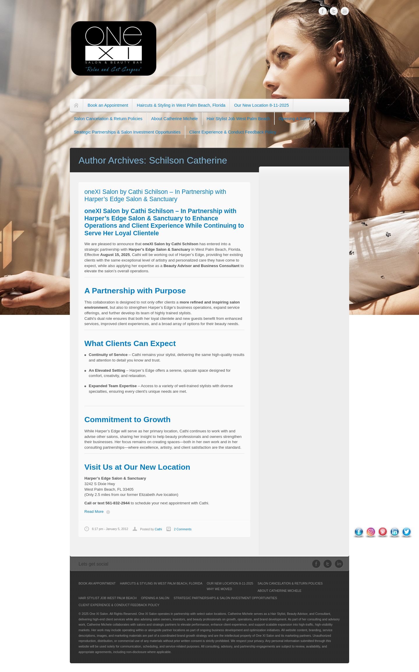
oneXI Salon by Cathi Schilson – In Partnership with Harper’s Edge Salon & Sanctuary (155, 195)
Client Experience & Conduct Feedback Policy (232, 132)
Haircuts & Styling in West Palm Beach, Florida (181, 105)
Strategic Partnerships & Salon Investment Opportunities (127, 132)
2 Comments (182, 529)
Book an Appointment (108, 105)
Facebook (323, 11)
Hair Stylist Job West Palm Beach (238, 118)
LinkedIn (339, 564)
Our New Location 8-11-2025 (261, 105)
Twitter (334, 10)
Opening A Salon (294, 118)
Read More (94, 511)
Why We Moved (219, 589)
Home (76, 105)
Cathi (158, 529)
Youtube (345, 8)
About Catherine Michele (174, 118)
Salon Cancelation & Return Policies (108, 118)
